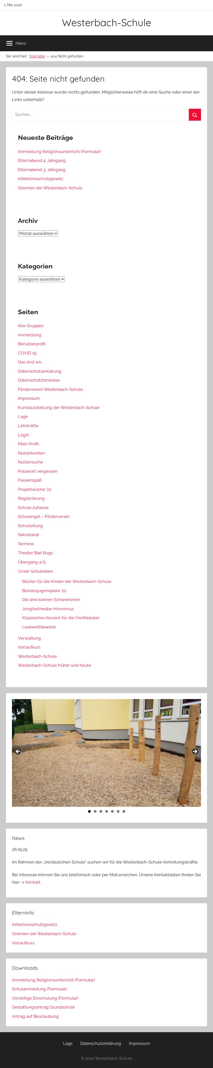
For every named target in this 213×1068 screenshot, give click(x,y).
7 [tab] (123, 811)
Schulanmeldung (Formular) (39, 988)
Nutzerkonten (31, 453)
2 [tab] (95, 811)
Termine (26, 543)
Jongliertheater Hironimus (48, 608)
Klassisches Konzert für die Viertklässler (61, 617)
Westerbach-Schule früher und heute (54, 665)
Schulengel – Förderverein (44, 516)
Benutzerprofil (32, 343)
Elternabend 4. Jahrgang (42, 160)
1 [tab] (89, 811)
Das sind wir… (30, 361)
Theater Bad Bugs (35, 552)
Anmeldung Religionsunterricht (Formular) (59, 151)
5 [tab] (112, 811)
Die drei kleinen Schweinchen (51, 599)
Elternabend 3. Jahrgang (42, 169)
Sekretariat (28, 534)
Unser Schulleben (35, 571)
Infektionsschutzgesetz (40, 178)
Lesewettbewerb (39, 626)
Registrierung (31, 498)
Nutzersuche (30, 461)
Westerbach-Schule (106, 22)
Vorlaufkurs (29, 647)
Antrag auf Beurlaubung (35, 1016)
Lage (23, 416)
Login (23, 434)
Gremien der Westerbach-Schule (50, 187)
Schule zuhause (33, 507)
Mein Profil (28, 443)
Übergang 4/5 (32, 561)
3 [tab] (101, 811)
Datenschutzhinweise (39, 380)
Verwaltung (29, 638)
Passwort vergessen (37, 471)
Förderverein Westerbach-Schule (50, 389)
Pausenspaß (29, 480)
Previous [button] (18, 752)
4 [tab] (106, 811)
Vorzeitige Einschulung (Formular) (45, 998)
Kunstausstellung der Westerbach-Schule (59, 407)
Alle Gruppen (31, 325)
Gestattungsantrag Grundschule (43, 1007)
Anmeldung (29, 334)
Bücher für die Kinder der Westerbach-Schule (66, 581)
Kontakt (32, 882)
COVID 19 (27, 353)
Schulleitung (30, 525)
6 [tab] (118, 811)
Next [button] (195, 752)
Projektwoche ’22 (34, 489)
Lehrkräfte (28, 425)
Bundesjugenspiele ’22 (44, 590)
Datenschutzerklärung (39, 371)
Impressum (29, 398)
